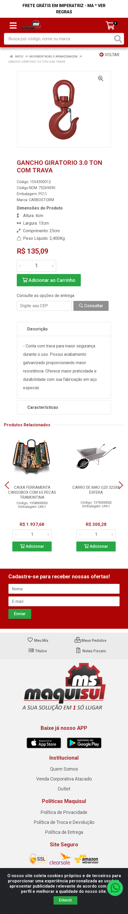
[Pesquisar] (118, 38)
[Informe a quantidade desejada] (36, 266)
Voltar (109, 54)
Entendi (65, 900)
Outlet (64, 788)
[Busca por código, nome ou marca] (58, 38)
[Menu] (13, 25)
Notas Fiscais (90, 651)
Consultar (91, 305)
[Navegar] (7, 485)
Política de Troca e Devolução (64, 822)
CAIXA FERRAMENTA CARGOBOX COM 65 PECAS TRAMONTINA (32, 492)
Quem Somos (64, 769)
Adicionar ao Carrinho (48, 280)
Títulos (37, 651)
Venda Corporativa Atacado (64, 779)
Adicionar (32, 546)
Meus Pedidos (90, 640)
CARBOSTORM (41, 200)
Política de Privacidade (64, 812)
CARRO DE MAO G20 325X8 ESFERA (96, 490)
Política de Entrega (64, 832)
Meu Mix (37, 640)
